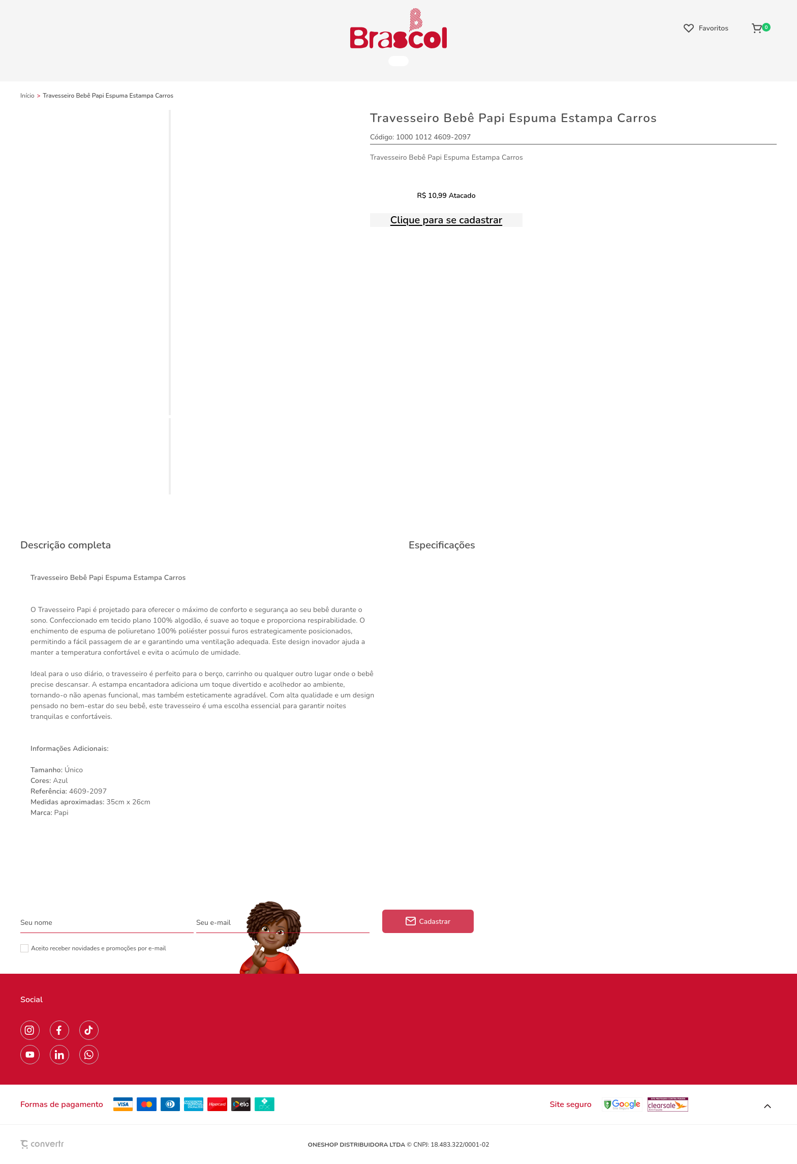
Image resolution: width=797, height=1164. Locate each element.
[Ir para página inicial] (27, 96)
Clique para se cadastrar (446, 220)
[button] (767, 1106)
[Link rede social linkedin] (59, 1054)
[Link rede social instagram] (30, 1030)
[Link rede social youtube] (30, 1054)
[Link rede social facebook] (59, 1030)
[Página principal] (398, 28)
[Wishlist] (706, 28)
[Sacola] (761, 28)
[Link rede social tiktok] (89, 1030)
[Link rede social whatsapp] (89, 1054)
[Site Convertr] (65, 1144)
